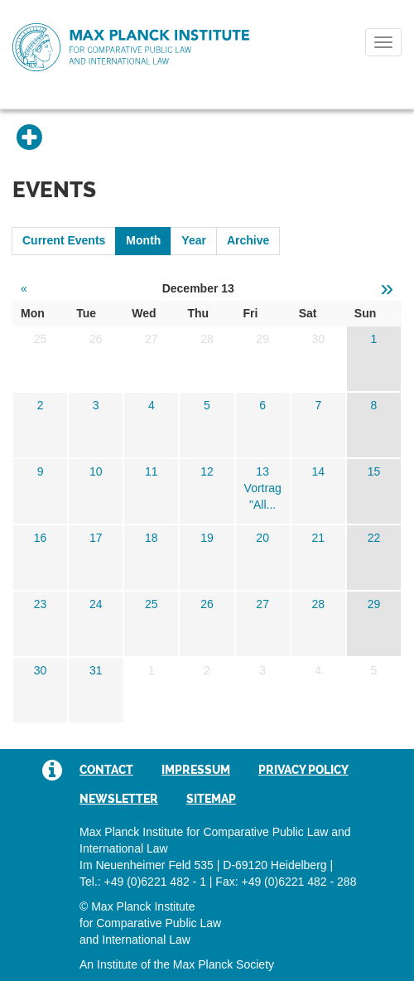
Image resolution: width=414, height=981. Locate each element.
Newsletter (118, 798)
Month (143, 240)
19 (207, 537)
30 (40, 670)
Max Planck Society (223, 964)
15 (374, 471)
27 (262, 604)
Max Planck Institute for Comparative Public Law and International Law (130, 48)
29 (374, 604)
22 (374, 537)
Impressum (195, 769)
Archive (248, 240)
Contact (106, 769)
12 (207, 471)
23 (40, 604)
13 (262, 471)
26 (207, 604)
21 (318, 537)
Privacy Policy (303, 769)
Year (193, 240)
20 (262, 537)
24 (96, 604)
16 (40, 537)
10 (96, 471)
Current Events (63, 240)
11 (151, 471)
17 (96, 537)
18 (151, 537)
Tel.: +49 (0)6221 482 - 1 (142, 881)
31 (96, 670)
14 (318, 471)
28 (318, 604)
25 (151, 604)
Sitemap (211, 798)
